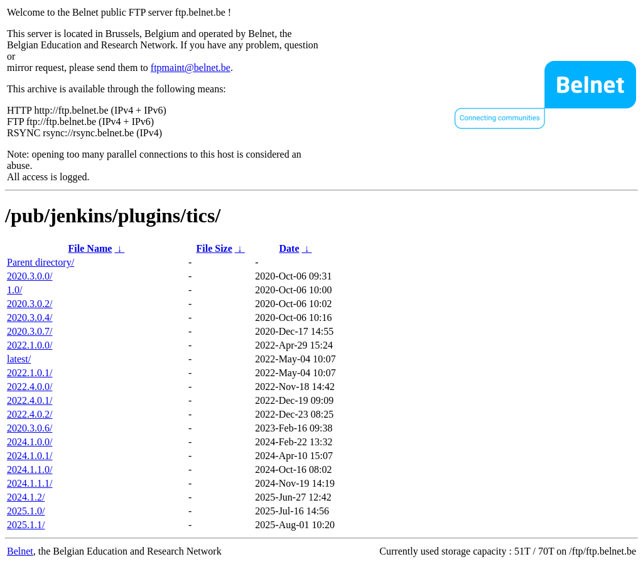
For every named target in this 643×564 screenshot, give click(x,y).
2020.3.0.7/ (29, 331)
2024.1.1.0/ (29, 469)
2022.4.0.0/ (29, 386)
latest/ (19, 359)
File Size (214, 248)
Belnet (20, 551)
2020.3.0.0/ (29, 276)
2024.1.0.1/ (29, 455)
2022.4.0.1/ (29, 400)
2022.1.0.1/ (29, 372)
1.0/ (14, 290)
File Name (90, 248)
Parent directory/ (40, 262)
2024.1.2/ (26, 497)
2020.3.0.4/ (29, 317)
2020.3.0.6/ (29, 428)
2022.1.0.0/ (29, 345)
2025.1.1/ (26, 524)
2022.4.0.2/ (29, 414)
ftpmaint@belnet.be (190, 67)
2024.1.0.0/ (29, 442)
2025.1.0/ (26, 511)
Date (289, 248)
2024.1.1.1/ (29, 483)
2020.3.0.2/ (29, 303)
